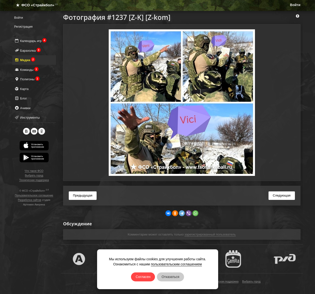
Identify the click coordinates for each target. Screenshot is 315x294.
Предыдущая (82, 195)
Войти (295, 5)
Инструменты (27, 117)
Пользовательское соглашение (34, 195)
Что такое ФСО (34, 170)
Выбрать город (34, 175)
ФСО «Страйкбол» (34, 5)
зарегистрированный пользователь (210, 234)
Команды (26, 69)
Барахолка (27, 50)
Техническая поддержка (34, 180)
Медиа (24, 60)
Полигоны (27, 79)
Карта (21, 89)
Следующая (281, 195)
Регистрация (23, 26)
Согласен (143, 277)
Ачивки (22, 108)
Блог (20, 98)
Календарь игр (30, 41)
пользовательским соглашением (176, 264)
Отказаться (170, 277)
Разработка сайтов (29, 199)
